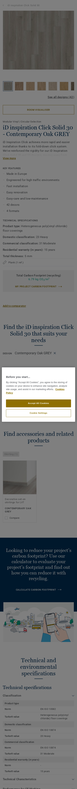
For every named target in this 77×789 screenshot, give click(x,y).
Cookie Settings (38, 413)
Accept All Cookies (38, 403)
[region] (38, 394)
